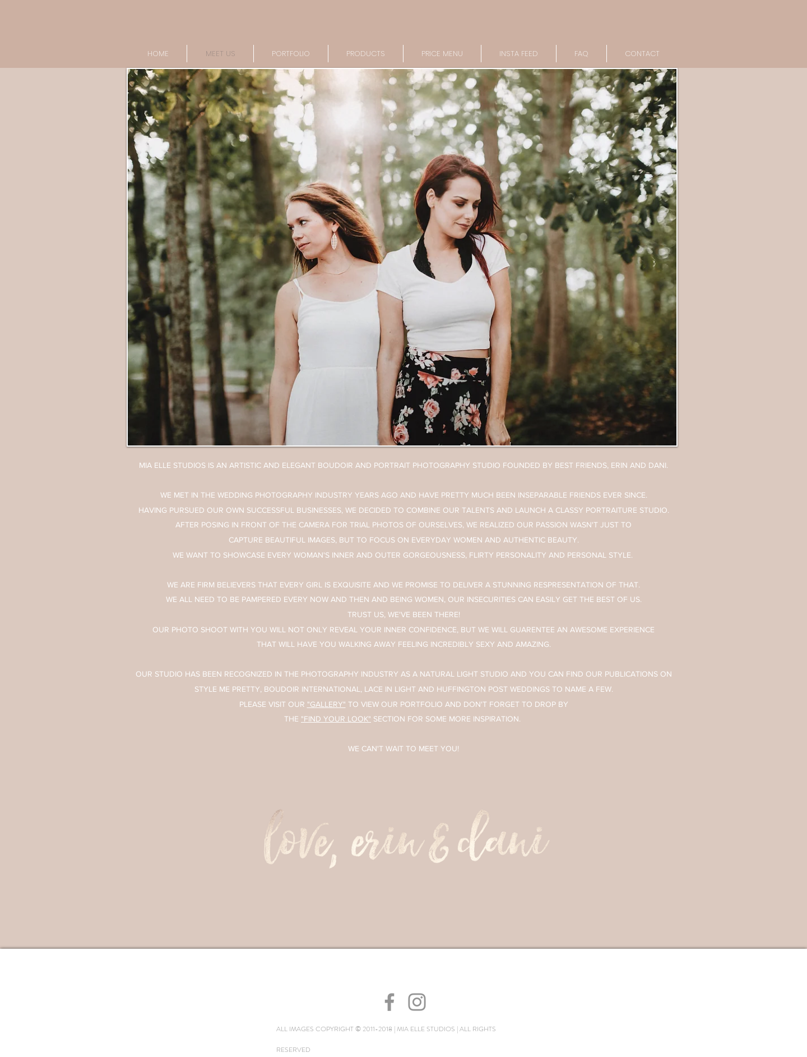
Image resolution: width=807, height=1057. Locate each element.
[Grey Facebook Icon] (389, 1002)
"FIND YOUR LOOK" (336, 718)
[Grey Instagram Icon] (417, 1002)
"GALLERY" (326, 704)
